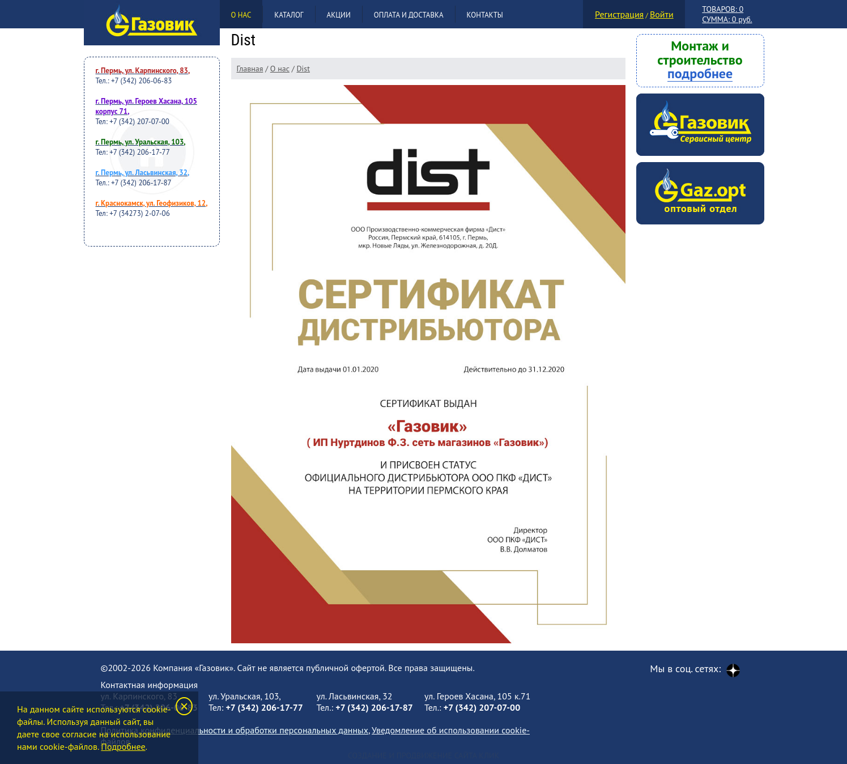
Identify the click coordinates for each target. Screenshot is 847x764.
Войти (662, 14)
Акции (339, 15)
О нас (241, 15)
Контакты (485, 15)
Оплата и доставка (409, 15)
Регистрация (619, 14)
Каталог (288, 15)
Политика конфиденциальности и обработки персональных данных (234, 730)
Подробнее (123, 746)
